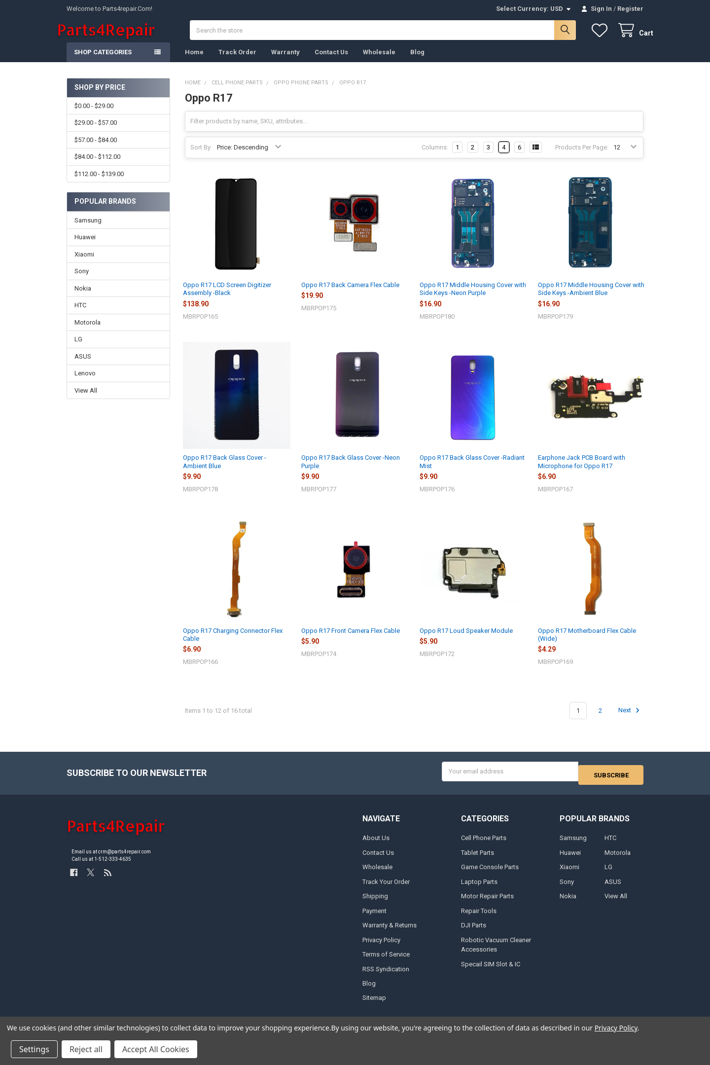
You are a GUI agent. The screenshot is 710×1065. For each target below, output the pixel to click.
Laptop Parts (479, 887)
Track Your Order (386, 887)
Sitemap (374, 1004)
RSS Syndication (385, 975)
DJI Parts (473, 931)
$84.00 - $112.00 (97, 166)
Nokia (82, 298)
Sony (81, 281)
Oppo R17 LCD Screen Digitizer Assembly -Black (227, 298)
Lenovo (85, 383)
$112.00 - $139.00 (99, 183)
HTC (80, 315)
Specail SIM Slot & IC (490, 970)
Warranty (285, 62)
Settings (34, 1049)
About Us (376, 844)
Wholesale (379, 62)
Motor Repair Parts (487, 902)
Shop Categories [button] (103, 62)
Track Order (237, 62)
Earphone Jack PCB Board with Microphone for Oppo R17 (581, 471)
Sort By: (201, 157)
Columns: (435, 157)
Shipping (375, 902)
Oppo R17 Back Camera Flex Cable (350, 294)
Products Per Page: (581, 157)
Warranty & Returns (389, 931)
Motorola (87, 332)
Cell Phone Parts (483, 844)
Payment (374, 916)
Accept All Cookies (155, 1049)
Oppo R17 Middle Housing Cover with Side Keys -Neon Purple (473, 298)
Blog (417, 62)
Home (194, 62)
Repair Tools (479, 916)
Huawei (85, 247)
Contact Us (331, 62)
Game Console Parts (490, 873)
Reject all (86, 1049)
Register (630, 8)
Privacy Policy (381, 946)
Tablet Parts (477, 858)
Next (630, 720)
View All (85, 400)
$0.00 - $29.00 (93, 115)
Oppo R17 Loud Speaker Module (466, 640)
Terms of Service (386, 960)
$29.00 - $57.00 (95, 132)
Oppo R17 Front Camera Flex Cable (350, 640)
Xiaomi (84, 264)
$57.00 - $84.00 (95, 149)
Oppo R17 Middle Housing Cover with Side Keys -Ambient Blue (591, 298)
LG (78, 349)
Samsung (88, 230)
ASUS (82, 366)
